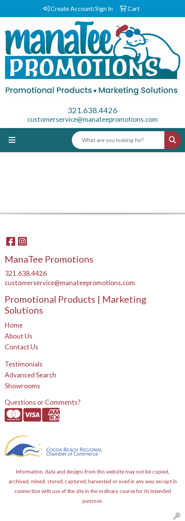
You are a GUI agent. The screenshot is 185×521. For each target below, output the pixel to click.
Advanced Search (30, 375)
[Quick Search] (118, 140)
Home (14, 325)
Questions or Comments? (42, 402)
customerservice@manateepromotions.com (92, 119)
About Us (18, 336)
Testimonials (24, 364)
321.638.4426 (92, 110)
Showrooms (22, 386)
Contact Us (21, 347)
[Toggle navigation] (12, 140)
